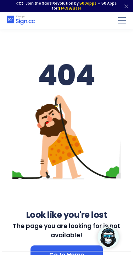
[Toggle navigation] (122, 20)
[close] (126, 6)
